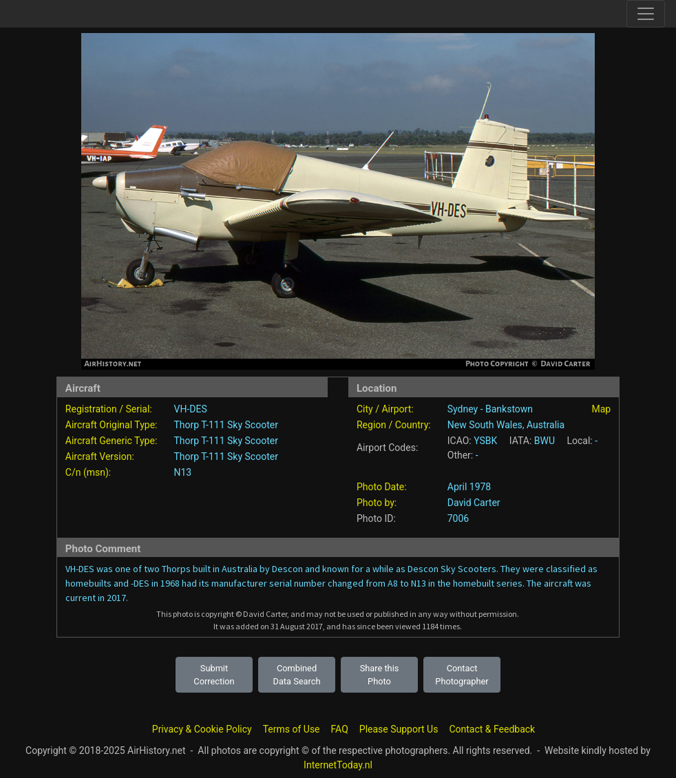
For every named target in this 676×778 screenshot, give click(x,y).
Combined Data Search (297, 674)
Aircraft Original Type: (111, 424)
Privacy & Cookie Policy (202, 729)
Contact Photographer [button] (461, 674)
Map (601, 408)
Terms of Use (291, 729)
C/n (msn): (88, 472)
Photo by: (377, 502)
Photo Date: (382, 486)
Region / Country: (394, 424)
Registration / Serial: (108, 408)
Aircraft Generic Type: (111, 440)
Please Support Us (399, 729)
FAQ (339, 729)
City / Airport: (385, 408)
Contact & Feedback (492, 729)
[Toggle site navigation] (645, 14)
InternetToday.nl (338, 764)
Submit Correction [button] (213, 674)
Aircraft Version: (99, 456)
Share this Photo (379, 674)
